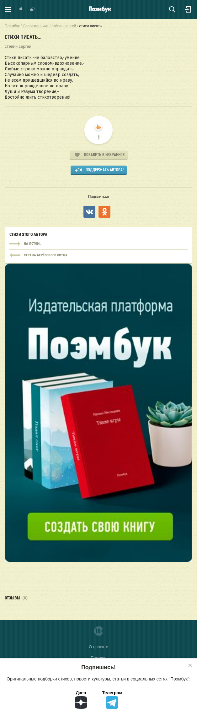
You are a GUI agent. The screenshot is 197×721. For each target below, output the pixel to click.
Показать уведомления (21, 9)
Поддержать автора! (105, 169)
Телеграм (112, 699)
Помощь (98, 657)
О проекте (98, 646)
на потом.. (98, 243)
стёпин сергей (18, 46)
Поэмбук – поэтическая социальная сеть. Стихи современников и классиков (100, 9)
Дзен (81, 699)
